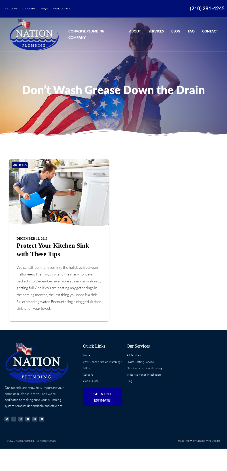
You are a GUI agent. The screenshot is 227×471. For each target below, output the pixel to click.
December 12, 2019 (32, 238)
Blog (175, 34)
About (135, 34)
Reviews (11, 8)
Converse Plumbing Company (94, 34)
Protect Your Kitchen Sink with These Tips (53, 250)
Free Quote (61, 8)
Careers (29, 8)
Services (156, 34)
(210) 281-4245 (207, 8)
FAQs (44, 8)
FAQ (191, 34)
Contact (210, 34)
